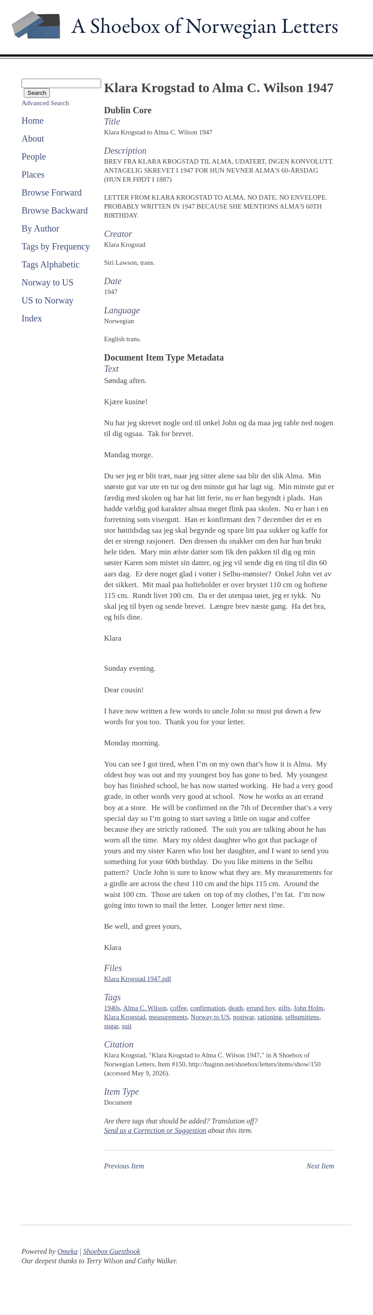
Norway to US (48, 282)
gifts (284, 1008)
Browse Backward (55, 210)
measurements (168, 1017)
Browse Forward (52, 192)
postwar (243, 1017)
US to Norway (48, 300)
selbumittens (302, 1017)
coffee (178, 1008)
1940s (112, 1008)
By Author (40, 228)
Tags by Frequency (56, 246)
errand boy (260, 1008)
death (235, 1008)
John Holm (309, 1008)
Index (32, 318)
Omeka (67, 1251)
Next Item (320, 1166)
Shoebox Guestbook (111, 1251)
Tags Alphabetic (51, 264)
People (34, 156)
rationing (270, 1017)
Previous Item (124, 1166)
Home (33, 120)
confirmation (207, 1008)
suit (127, 1026)
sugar (111, 1026)
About (33, 138)
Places (33, 174)
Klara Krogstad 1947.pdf (137, 978)
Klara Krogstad (124, 1017)
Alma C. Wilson (145, 1008)
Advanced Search (45, 103)
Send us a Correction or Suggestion (155, 1130)
